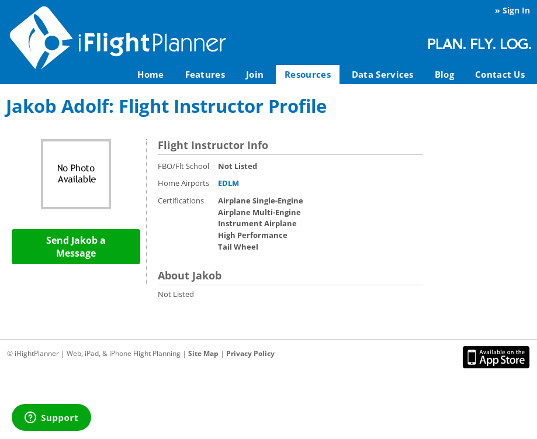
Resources (308, 74)
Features (205, 74)
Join (255, 74)
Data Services (383, 74)
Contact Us (500, 74)
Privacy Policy (250, 353)
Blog (444, 74)
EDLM (228, 183)
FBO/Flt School (183, 166)
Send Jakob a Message (76, 247)
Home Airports (183, 183)
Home (150, 74)
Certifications (181, 200)
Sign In (516, 10)
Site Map (203, 353)
